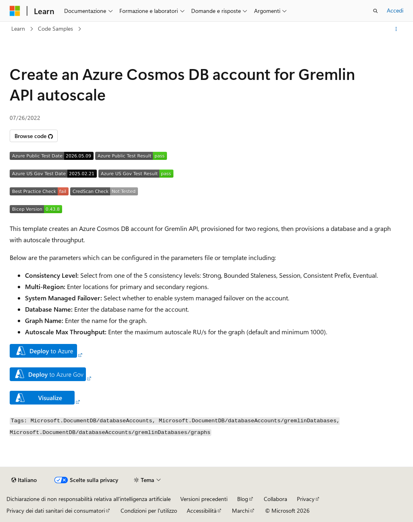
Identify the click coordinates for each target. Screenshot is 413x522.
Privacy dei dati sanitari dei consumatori (55, 510)
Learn (18, 28)
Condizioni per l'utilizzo (149, 510)
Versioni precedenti (203, 499)
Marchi (240, 510)
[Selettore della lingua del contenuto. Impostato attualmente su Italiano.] (24, 480)
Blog (242, 499)
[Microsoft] (15, 11)
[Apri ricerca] (375, 11)
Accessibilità (202, 510)
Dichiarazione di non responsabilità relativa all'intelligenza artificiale (88, 499)
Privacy (306, 499)
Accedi (395, 10)
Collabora (275, 499)
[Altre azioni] (396, 29)
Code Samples (55, 28)
